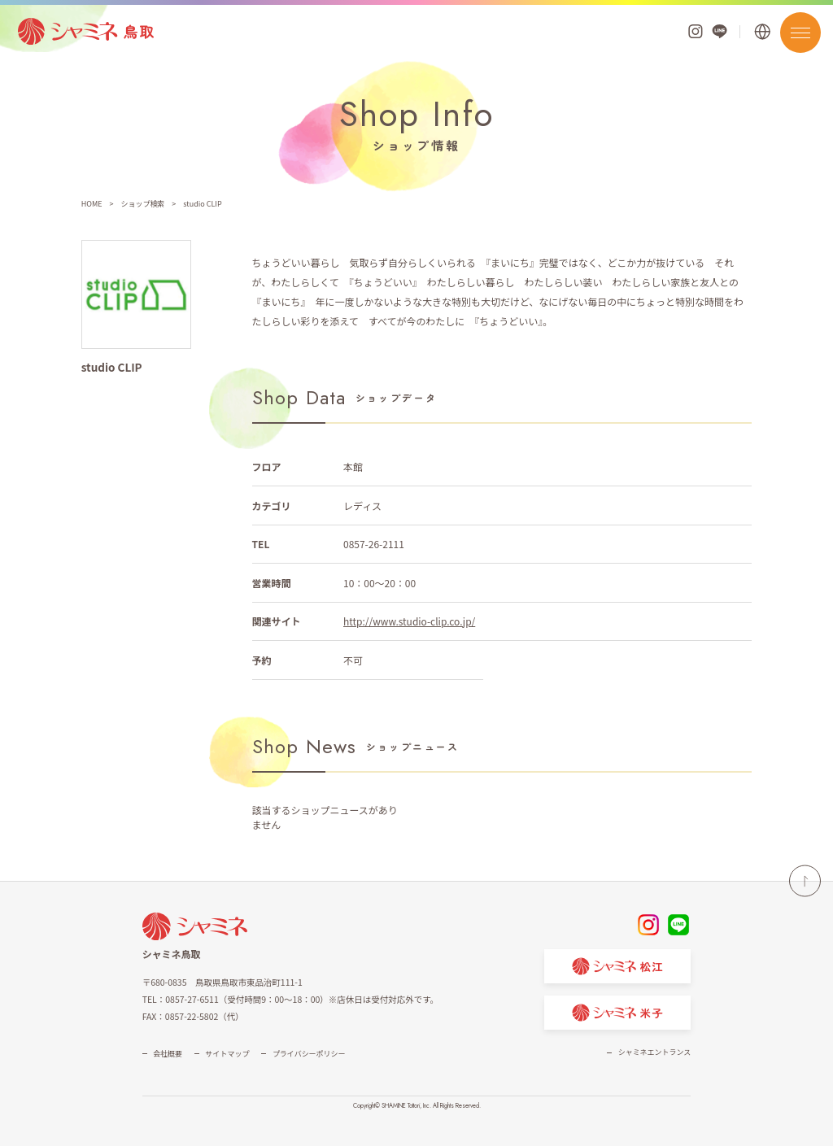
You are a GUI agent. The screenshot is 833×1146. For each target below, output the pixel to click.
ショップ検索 (142, 203)
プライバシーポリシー (309, 1053)
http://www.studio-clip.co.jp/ (409, 621)
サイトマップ (228, 1053)
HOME (91, 203)
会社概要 (167, 1053)
